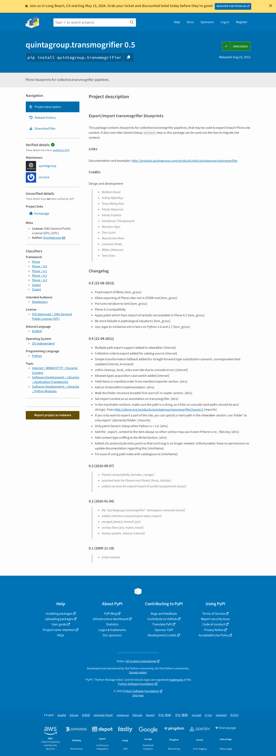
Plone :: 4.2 (39, 275)
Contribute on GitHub (162, 619)
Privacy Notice (213, 630)
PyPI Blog (110, 613)
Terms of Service (213, 613)
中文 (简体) (164, 715)
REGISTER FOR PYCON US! (232, 6)
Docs (190, 22)
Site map (138, 695)
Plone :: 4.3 (39, 280)
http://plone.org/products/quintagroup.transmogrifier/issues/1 (158, 409)
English (37, 331)
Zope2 (36, 285)
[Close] (270, 5)
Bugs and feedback (164, 613)
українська (123, 715)
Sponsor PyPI (164, 630)
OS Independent (43, 343)
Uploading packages (59, 619)
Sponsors (207, 22)
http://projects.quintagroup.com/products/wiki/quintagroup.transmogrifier (185, 160)
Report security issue (215, 619)
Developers (40, 302)
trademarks (176, 680)
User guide (59, 624)
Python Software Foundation (136, 684)
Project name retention (59, 630)
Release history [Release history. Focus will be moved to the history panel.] (42, 117)
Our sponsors (112, 635)
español (62, 715)
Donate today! (138, 672)
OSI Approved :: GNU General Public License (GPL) (52, 316)
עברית (208, 715)
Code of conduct (213, 624)
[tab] (52, 107)
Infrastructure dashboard (110, 619)
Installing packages (59, 613)
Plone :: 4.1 (39, 271)
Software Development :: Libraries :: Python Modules (55, 388)
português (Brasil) (103, 715)
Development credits (162, 635)
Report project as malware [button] (52, 415)
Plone (36, 262)
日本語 (86, 715)
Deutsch (150, 715)
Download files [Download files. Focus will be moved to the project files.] (42, 128)
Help (177, 22)
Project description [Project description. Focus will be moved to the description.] (45, 107)
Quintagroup (52, 237)
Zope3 (36, 289)
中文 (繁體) (181, 715)
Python (37, 356)
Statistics (112, 624)
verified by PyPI (61, 150)
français (74, 715)
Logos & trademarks (112, 630)
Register (241, 22)
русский (196, 715)
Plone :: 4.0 (39, 266)
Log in (225, 22)
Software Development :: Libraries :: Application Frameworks (55, 379)
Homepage (39, 213)
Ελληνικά (137, 715)
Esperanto (221, 715)
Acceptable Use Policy (214, 635)
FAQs (60, 635)
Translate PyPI (162, 624)
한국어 (234, 715)
